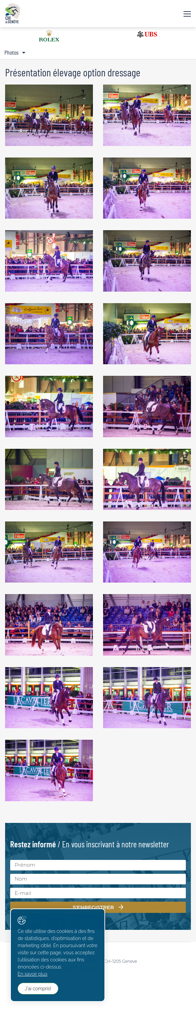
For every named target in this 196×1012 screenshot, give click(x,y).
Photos (11, 52)
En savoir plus (32, 974)
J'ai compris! (38, 988)
